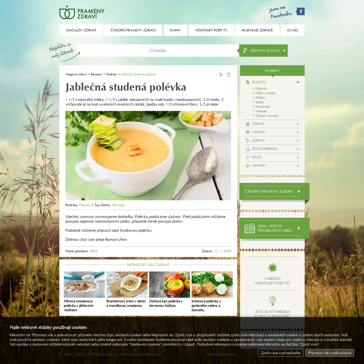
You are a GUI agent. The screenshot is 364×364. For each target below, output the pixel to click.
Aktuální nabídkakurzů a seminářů (272, 314)
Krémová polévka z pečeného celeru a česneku (212, 291)
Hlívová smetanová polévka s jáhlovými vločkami (84, 291)
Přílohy (261, 97)
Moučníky (263, 106)
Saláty (260, 102)
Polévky (111, 74)
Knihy (175, 30)
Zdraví (258, 140)
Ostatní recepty (267, 115)
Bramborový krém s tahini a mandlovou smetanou (127, 289)
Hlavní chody (265, 93)
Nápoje (261, 111)
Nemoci (259, 165)
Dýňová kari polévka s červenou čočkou (169, 289)
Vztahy (258, 132)
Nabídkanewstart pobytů (272, 280)
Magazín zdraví (76, 74)
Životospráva (265, 149)
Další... (257, 157)
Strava (258, 123)
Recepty (96, 74)
